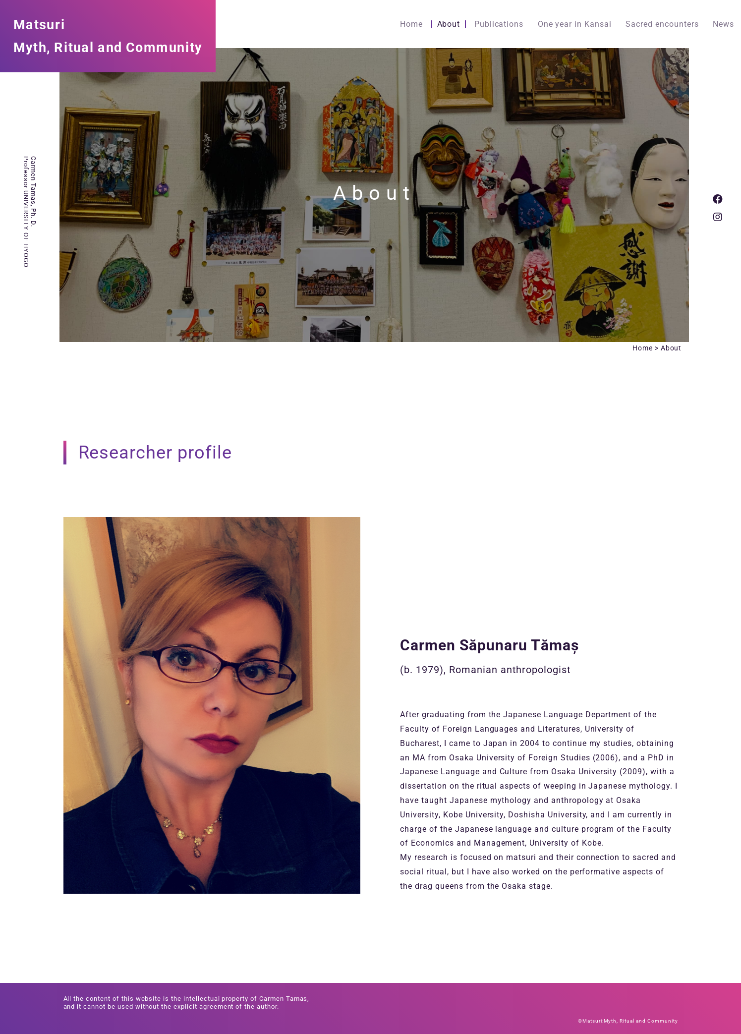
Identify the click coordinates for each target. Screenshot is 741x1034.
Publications (499, 24)
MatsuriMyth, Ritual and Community (107, 35)
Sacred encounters (662, 24)
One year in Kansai (575, 24)
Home (411, 24)
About (448, 24)
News (723, 24)
